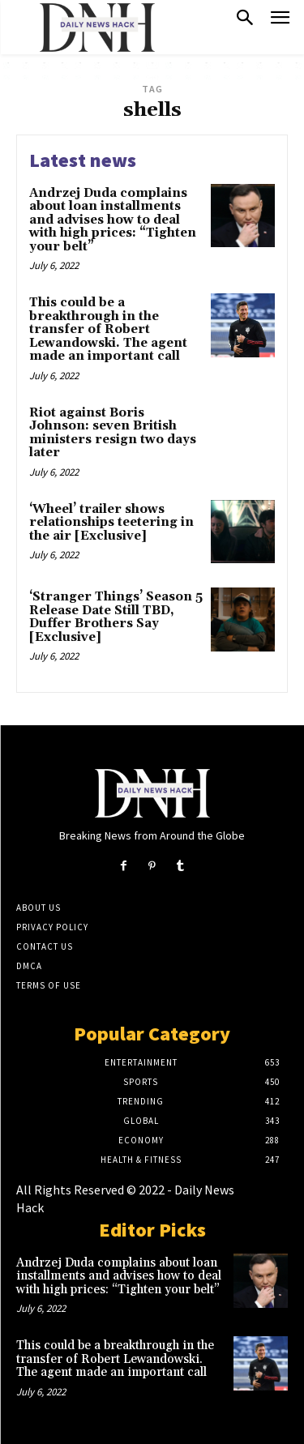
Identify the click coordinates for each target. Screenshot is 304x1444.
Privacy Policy (52, 927)
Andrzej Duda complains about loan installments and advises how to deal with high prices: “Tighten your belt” (112, 220)
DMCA (29, 966)
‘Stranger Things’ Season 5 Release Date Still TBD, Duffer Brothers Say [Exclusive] (116, 617)
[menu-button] (280, 20)
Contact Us (44, 946)
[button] (244, 19)
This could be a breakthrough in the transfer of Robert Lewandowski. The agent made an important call (108, 329)
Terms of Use (48, 985)
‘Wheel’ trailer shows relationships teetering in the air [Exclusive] (111, 523)
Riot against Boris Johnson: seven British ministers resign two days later (112, 433)
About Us (38, 907)
